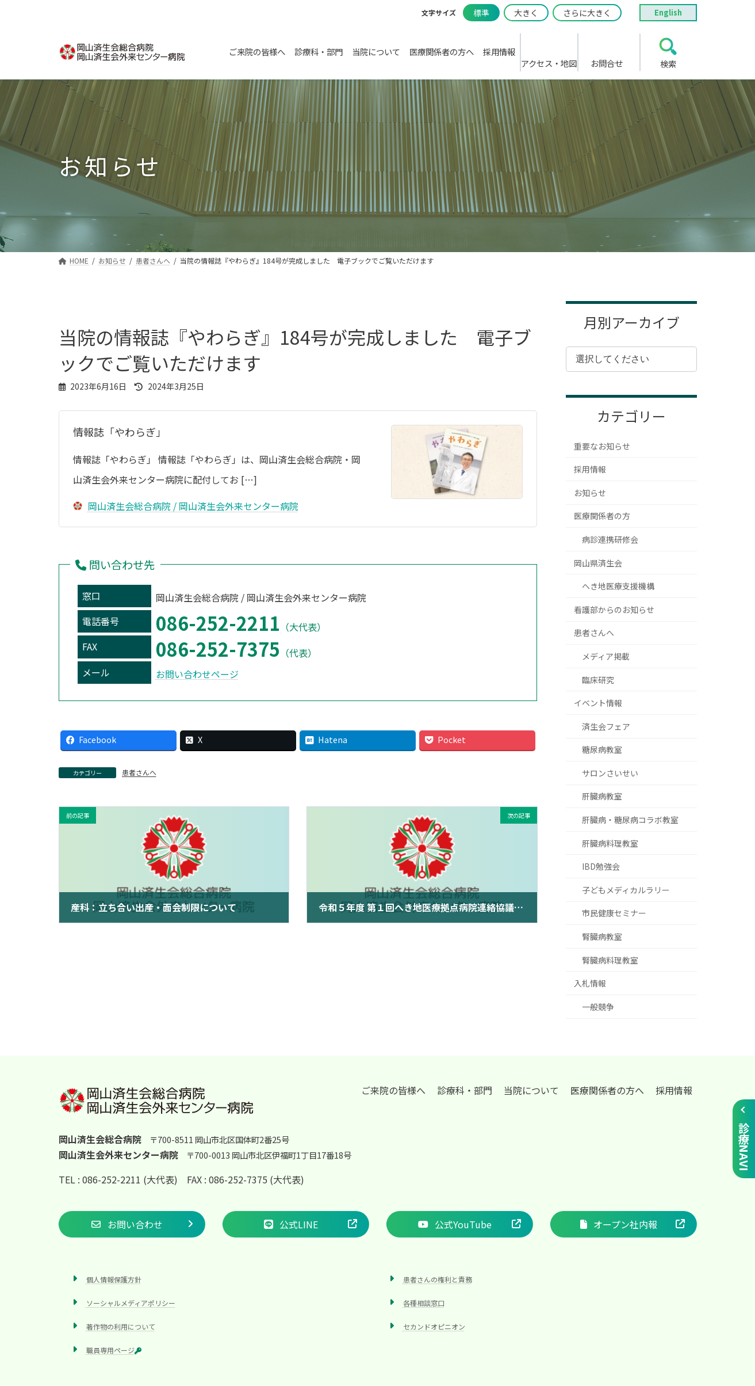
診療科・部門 (464, 1090)
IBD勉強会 (601, 866)
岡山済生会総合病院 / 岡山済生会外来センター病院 (185, 506)
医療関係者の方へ (607, 1090)
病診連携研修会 (610, 539)
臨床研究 (598, 680)
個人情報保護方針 (113, 1279)
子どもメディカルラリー (626, 890)
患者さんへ (139, 772)
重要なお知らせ (602, 446)
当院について (531, 1090)
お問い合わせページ (197, 674)
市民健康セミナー (614, 913)
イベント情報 (598, 703)
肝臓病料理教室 (610, 843)
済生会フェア (606, 726)
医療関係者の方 (602, 515)
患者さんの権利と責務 (437, 1279)
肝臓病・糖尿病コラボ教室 (630, 819)
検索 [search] (668, 64)
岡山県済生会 (598, 563)
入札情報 (590, 983)
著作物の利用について (120, 1326)
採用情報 (590, 469)
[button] (132, 1223)
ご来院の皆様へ (393, 1090)
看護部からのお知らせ (614, 609)
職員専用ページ (113, 1350)
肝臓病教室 (602, 796)
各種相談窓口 (423, 1302)
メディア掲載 (606, 656)
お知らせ (590, 492)
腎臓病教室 (602, 936)
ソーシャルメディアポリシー (130, 1302)
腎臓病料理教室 (610, 960)
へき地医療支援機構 (618, 586)
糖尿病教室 (602, 749)
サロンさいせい (610, 773)
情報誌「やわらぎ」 (119, 431)
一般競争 (598, 1006)
